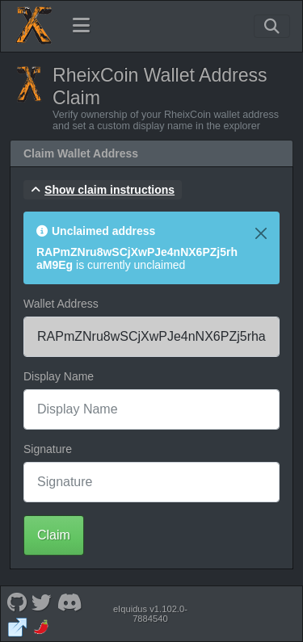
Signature (47, 449)
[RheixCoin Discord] (69, 601)
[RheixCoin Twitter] (42, 601)
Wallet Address (61, 303)
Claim (53, 535)
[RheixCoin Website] (17, 626)
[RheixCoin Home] (33, 26)
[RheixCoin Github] (16, 601)
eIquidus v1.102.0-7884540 (150, 613)
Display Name (58, 376)
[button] (102, 189)
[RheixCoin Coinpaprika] (42, 626)
